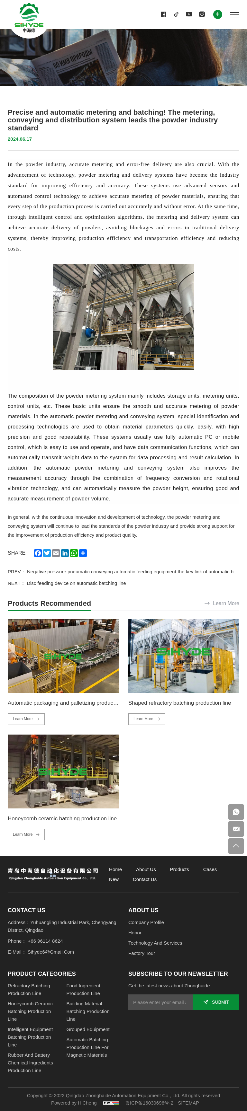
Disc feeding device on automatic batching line (76, 583)
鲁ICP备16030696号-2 (149, 1103)
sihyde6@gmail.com (51, 952)
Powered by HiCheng (74, 1103)
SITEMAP (188, 1103)
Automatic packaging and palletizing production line (70, 703)
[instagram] (202, 14)
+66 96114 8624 (45, 941)
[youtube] (189, 14)
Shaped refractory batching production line (179, 703)
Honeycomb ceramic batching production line (62, 819)
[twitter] (176, 14)
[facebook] (163, 14)
